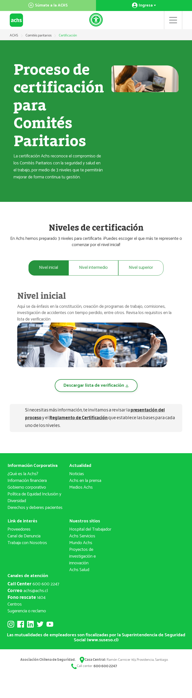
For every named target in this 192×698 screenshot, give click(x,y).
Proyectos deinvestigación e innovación (82, 556)
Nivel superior (142, 267)
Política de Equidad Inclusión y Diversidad (34, 498)
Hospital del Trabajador (90, 529)
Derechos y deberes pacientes (35, 508)
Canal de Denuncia (24, 536)
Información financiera (27, 481)
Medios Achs (81, 487)
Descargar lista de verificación (96, 385)
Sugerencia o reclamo (27, 611)
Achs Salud (79, 570)
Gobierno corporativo (27, 487)
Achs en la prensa (85, 481)
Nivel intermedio (93, 267)
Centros (15, 604)
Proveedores (19, 529)
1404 (27, 598)
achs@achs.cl (28, 591)
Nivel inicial (47, 267)
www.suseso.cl (102, 640)
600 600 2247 (33, 584)
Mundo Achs (80, 543)
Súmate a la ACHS (48, 5)
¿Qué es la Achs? (23, 474)
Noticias (76, 474)
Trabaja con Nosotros (27, 543)
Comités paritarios (39, 35)
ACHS (14, 35)
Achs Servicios (82, 536)
